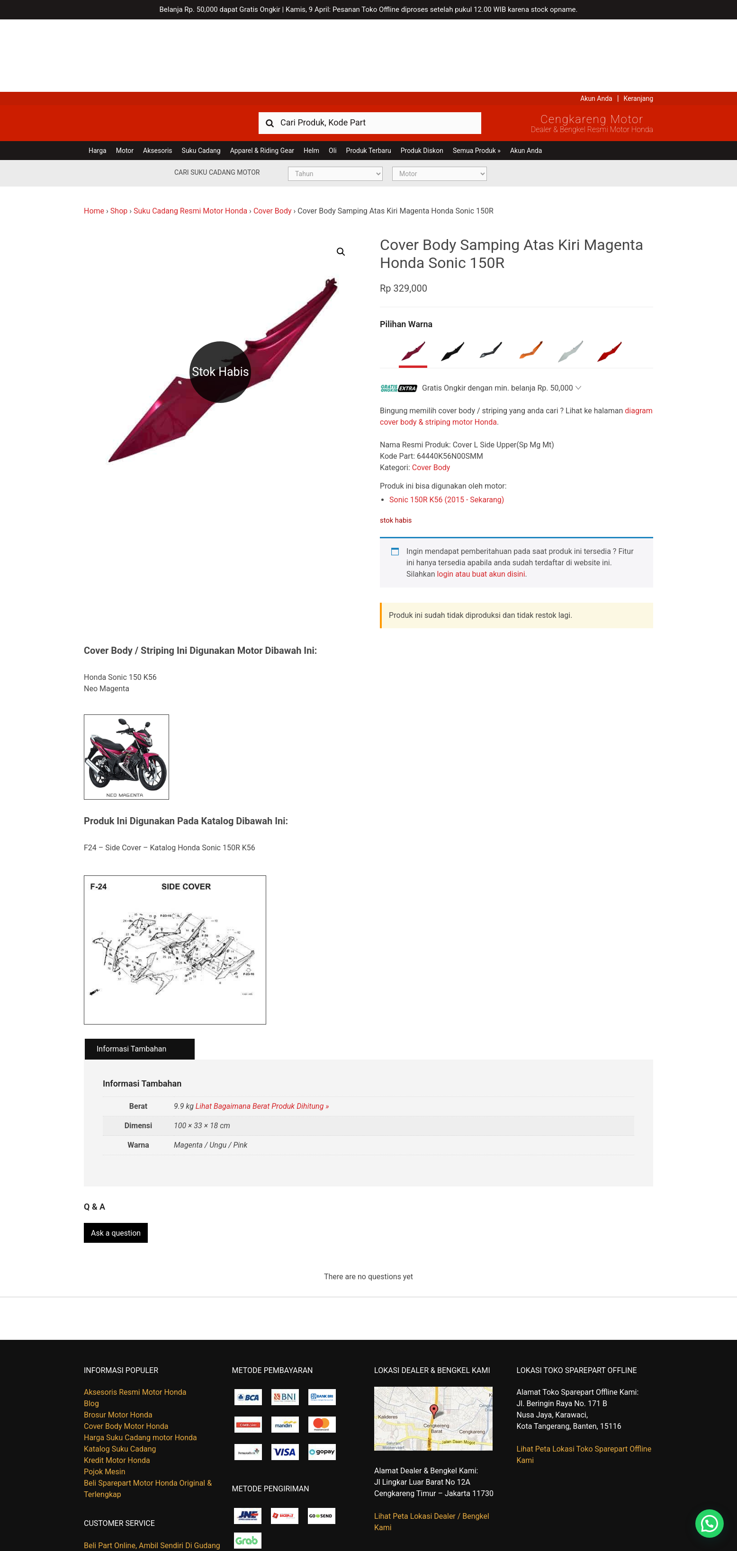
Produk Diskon (422, 78)
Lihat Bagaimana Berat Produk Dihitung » (262, 1033)
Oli (332, 78)
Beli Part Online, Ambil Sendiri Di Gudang (152, 1469)
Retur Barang (105, 1503)
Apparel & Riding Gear (262, 78)
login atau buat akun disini (481, 501)
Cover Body (272, 138)
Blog (91, 1327)
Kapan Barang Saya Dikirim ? (132, 1492)
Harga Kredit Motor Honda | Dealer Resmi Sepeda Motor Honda (152, 49)
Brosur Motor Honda (118, 1339)
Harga (98, 78)
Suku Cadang (201, 78)
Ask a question (116, 1156)
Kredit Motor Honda (117, 1384)
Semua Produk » (477, 78)
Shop (118, 138)
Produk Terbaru (368, 78)
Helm (311, 78)
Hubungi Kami (107, 1480)
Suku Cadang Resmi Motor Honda (190, 138)
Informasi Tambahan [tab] (131, 976)
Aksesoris (157, 78)
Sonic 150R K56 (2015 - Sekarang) (446, 427)
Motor (125, 78)
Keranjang (638, 26)
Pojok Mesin (105, 1395)
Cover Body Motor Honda (126, 1350)
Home (94, 138)
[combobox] (369, 50)
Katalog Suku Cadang (120, 1373)
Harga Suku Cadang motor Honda (140, 1361)
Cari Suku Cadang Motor (217, 100)
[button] (341, 179)
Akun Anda (596, 26)
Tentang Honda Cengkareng (131, 1514)
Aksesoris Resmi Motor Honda (135, 1316)
